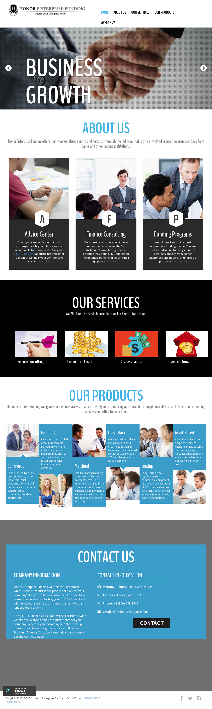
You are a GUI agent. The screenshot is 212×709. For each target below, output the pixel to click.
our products (164, 12)
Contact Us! (43, 261)
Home (104, 12)
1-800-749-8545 (91, 698)
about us (119, 12)
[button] (5, 54)
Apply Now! (108, 22)
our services (140, 12)
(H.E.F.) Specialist (24, 254)
